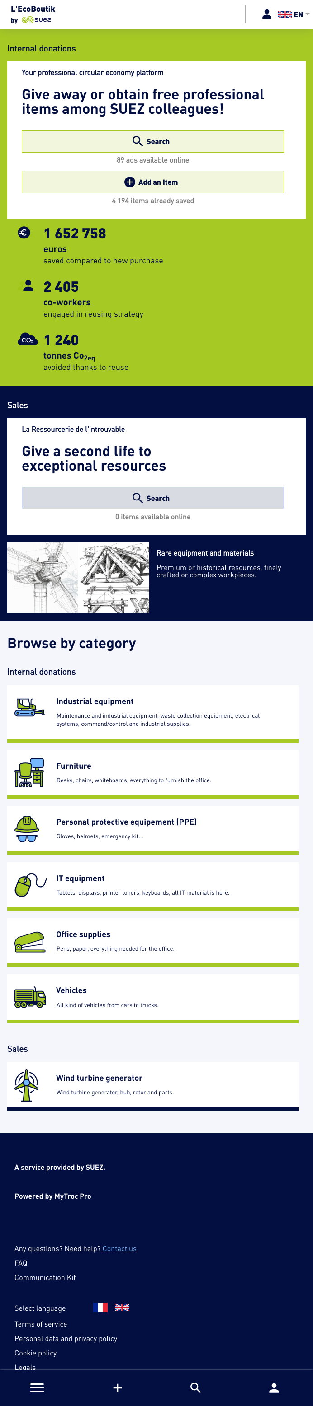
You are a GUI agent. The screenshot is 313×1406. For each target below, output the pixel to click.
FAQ (20, 1262)
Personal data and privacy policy (65, 1338)
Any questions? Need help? (75, 1248)
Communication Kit (45, 1277)
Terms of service (40, 1323)
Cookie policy (35, 1352)
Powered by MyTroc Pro (52, 1195)
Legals (25, 1367)
